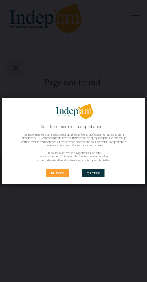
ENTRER (57, 173)
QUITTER (93, 173)
